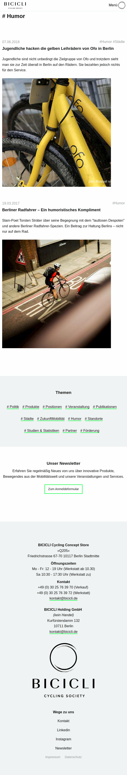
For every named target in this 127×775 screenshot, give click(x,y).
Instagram (63, 739)
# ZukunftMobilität (50, 419)
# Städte (27, 419)
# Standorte (94, 419)
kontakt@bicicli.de (63, 598)
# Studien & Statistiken (41, 430)
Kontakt (63, 721)
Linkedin (63, 730)
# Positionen (52, 407)
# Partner (70, 430)
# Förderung (89, 430)
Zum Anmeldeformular (63, 489)
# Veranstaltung (77, 407)
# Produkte (30, 407)
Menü (117, 5)
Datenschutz (73, 757)
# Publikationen (105, 407)
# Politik (13, 407)
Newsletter (63, 748)
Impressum (52, 757)
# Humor (74, 419)
